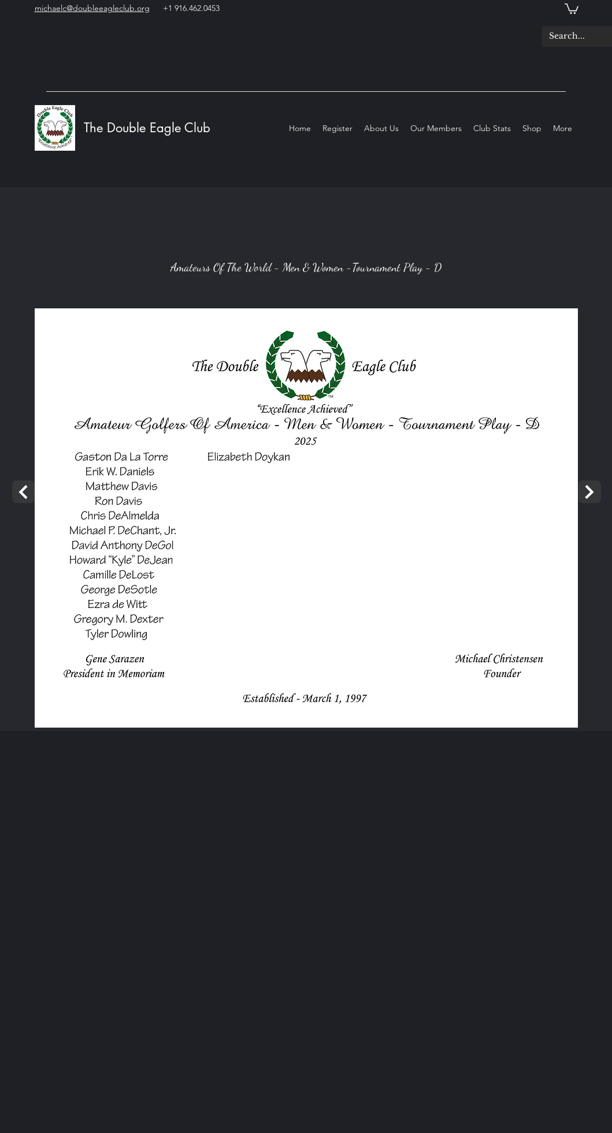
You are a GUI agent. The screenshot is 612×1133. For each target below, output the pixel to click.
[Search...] (569, 36)
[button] (571, 8)
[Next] (23, 491)
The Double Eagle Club (149, 128)
